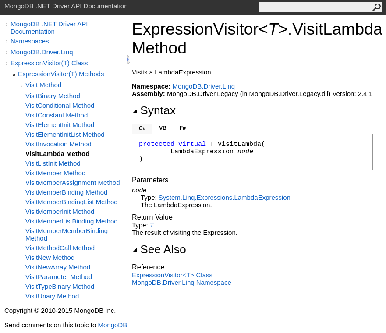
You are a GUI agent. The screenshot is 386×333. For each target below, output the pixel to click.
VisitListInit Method (53, 163)
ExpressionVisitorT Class (172, 275)
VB (162, 128)
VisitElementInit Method (59, 124)
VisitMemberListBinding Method (71, 221)
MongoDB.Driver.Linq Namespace (181, 282)
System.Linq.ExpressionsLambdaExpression (224, 197)
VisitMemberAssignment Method (72, 182)
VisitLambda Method (57, 153)
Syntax (154, 110)
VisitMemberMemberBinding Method (66, 234)
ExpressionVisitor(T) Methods (61, 74)
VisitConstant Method (56, 115)
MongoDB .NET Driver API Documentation (49, 27)
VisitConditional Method (59, 105)
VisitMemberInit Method (59, 211)
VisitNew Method (49, 257)
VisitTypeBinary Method (59, 286)
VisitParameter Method (58, 276)
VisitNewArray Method (57, 267)
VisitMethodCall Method (60, 248)
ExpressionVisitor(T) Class (49, 63)
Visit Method (43, 85)
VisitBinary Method (52, 95)
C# (142, 128)
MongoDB (112, 325)
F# (183, 128)
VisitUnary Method (52, 296)
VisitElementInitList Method (65, 134)
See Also (159, 249)
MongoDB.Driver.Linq (42, 52)
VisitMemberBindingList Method (71, 201)
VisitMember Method (55, 173)
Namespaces (30, 41)
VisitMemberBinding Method (66, 192)
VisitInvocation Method (58, 144)
